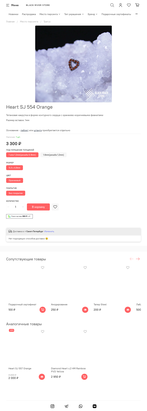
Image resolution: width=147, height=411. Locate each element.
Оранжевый (14, 180)
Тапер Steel (106, 308)
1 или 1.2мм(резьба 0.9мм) (22, 154)
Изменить (49, 231)
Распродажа (29, 14)
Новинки (13, 14)
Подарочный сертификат (20, 308)
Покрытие (11, 188)
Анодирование (61, 308)
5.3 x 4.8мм (14, 167)
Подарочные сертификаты (116, 14)
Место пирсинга (50, 14)
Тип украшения (74, 14)
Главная (10, 21)
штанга (38, 130)
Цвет (8, 175)
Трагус (47, 21)
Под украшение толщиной (20, 150)
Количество (12, 201)
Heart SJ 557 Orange (17, 376)
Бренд (93, 14)
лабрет (24, 130)
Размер (10, 163)
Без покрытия (16, 193)
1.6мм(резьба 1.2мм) (53, 154)
